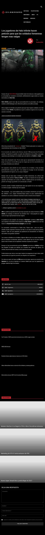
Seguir (40, 287)
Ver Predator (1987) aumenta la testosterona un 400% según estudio (18, 337)
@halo (20, 204)
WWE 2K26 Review (6, 346)
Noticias (4, 48)
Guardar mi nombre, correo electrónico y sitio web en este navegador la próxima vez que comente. (23, 519)
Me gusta (40, 284)
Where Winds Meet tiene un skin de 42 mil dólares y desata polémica (18, 365)
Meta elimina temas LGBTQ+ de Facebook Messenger (14, 375)
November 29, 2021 (21, 208)
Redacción (39, 42)
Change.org (18, 146)
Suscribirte (39, 294)
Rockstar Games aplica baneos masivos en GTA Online (14, 356)
